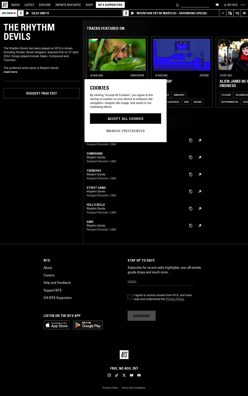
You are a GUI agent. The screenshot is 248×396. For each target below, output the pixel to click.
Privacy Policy (175, 299)
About (48, 267)
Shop (89, 5)
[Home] (5, 5)
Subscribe (141, 316)
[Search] (177, 4)
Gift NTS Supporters (58, 297)
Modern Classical (168, 101)
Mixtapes (68, 5)
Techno (226, 94)
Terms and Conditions (133, 387)
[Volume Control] (244, 13)
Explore (45, 5)
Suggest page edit (41, 93)
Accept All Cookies (126, 118)
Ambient (179, 94)
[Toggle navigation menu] (242, 5)
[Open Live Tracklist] (237, 13)
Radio (15, 5)
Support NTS (53, 290)
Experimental (229, 101)
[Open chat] (217, 4)
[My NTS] (230, 5)
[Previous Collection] (239, 72)
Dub (186, 101)
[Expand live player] (222, 13)
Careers (49, 275)
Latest (29, 5)
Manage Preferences (125, 131)
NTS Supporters (110, 5)
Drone (198, 101)
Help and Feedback (57, 282)
